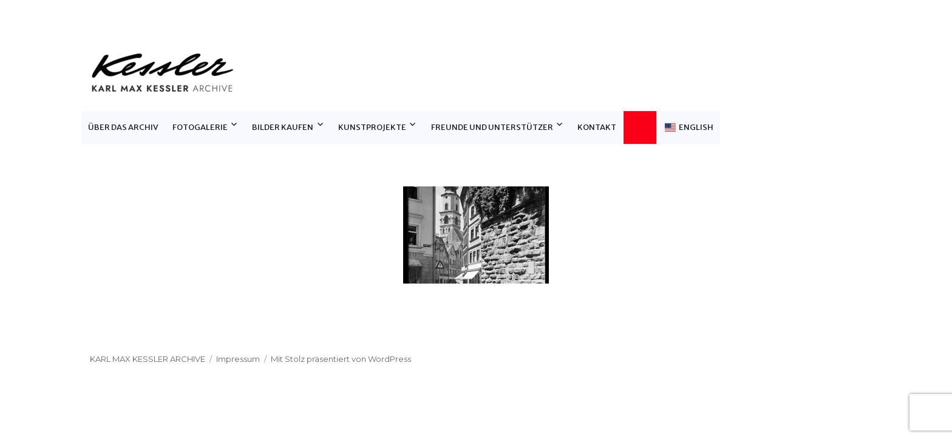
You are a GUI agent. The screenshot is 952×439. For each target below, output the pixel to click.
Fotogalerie (200, 127)
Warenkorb (643, 127)
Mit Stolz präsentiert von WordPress (341, 359)
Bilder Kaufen (282, 127)
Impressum (238, 359)
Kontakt (596, 127)
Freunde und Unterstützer (492, 127)
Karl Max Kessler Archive (147, 359)
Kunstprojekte (372, 127)
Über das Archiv (123, 127)
